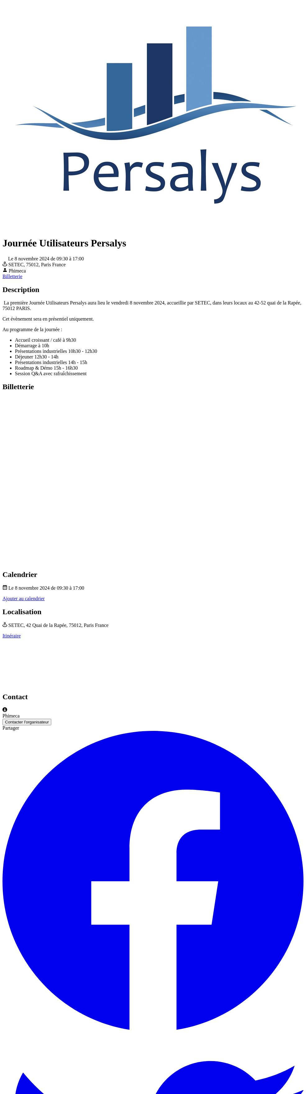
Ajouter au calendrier (23, 598)
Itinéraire (11, 635)
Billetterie (12, 276)
